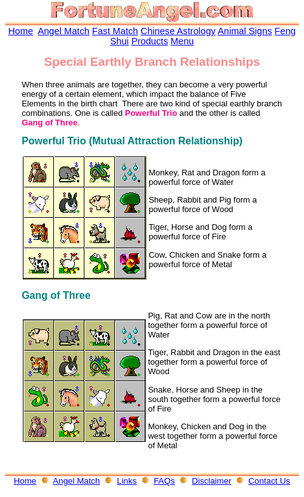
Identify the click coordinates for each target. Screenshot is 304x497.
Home (20, 31)
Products (149, 41)
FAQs (164, 481)
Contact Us (269, 481)
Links (126, 481)
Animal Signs (245, 31)
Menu (182, 41)
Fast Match (115, 31)
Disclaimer (211, 481)
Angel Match (63, 31)
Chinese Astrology (178, 31)
